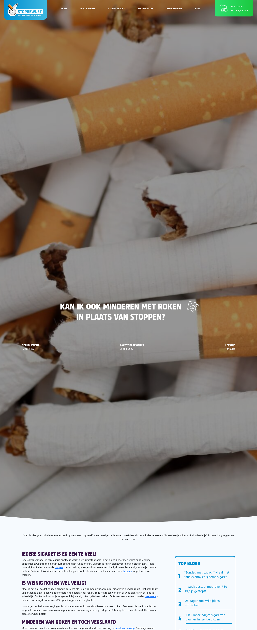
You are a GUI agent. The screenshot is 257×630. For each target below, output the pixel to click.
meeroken (150, 596)
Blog (197, 8)
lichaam (127, 571)
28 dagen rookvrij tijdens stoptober (202, 603)
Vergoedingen (174, 8)
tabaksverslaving (125, 628)
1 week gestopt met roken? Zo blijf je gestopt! (206, 589)
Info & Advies (87, 8)
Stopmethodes (116, 8)
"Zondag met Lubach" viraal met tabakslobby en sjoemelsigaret (206, 574)
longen (59, 567)
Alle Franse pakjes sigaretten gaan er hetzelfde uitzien (206, 617)
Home (64, 8)
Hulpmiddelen (145, 8)
